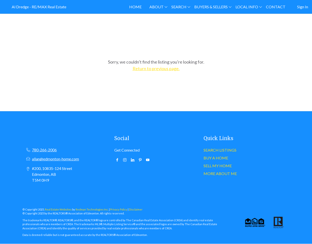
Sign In (302, 6)
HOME (135, 6)
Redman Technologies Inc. (92, 209)
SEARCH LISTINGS (220, 150)
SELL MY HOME (218, 165)
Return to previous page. (156, 68)
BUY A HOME (216, 157)
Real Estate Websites (58, 209)
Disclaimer (136, 209)
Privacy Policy (118, 209)
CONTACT (275, 6)
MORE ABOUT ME (220, 173)
